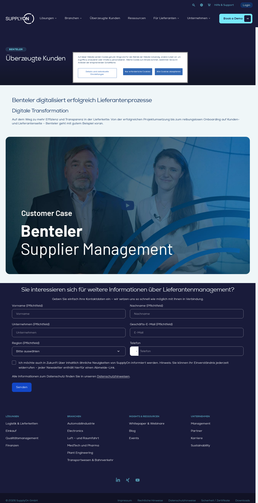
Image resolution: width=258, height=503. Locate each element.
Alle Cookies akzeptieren (169, 71)
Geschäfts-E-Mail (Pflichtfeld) (151, 324)
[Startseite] (20, 18)
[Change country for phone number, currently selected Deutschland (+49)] (134, 351)
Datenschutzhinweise (182, 500)
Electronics (75, 430)
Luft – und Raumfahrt (83, 438)
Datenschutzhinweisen (113, 376)
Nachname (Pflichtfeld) (146, 305)
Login (246, 5)
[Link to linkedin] (118, 481)
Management (200, 423)
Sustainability (200, 445)
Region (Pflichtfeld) (25, 342)
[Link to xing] (128, 481)
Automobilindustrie (81, 423)
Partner (196, 430)
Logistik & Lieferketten (22, 423)
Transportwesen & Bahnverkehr (90, 460)
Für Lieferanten (166, 18)
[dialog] (130, 67)
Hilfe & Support (224, 4)
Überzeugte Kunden (105, 18)
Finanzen (12, 445)
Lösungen (48, 18)
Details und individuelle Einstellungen (97, 72)
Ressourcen (137, 18)
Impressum (125, 500)
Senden (21, 387)
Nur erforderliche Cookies (137, 71)
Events (134, 438)
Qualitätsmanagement (22, 438)
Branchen (73, 18)
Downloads (242, 500)
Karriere (197, 438)
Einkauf (11, 430)
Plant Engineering (80, 452)
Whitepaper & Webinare (146, 423)
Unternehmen (198, 18)
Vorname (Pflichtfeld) (27, 305)
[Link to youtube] (138, 481)
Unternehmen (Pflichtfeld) (31, 324)
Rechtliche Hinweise (150, 500)
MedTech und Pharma (83, 445)
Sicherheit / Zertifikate (215, 500)
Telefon (135, 342)
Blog (132, 430)
